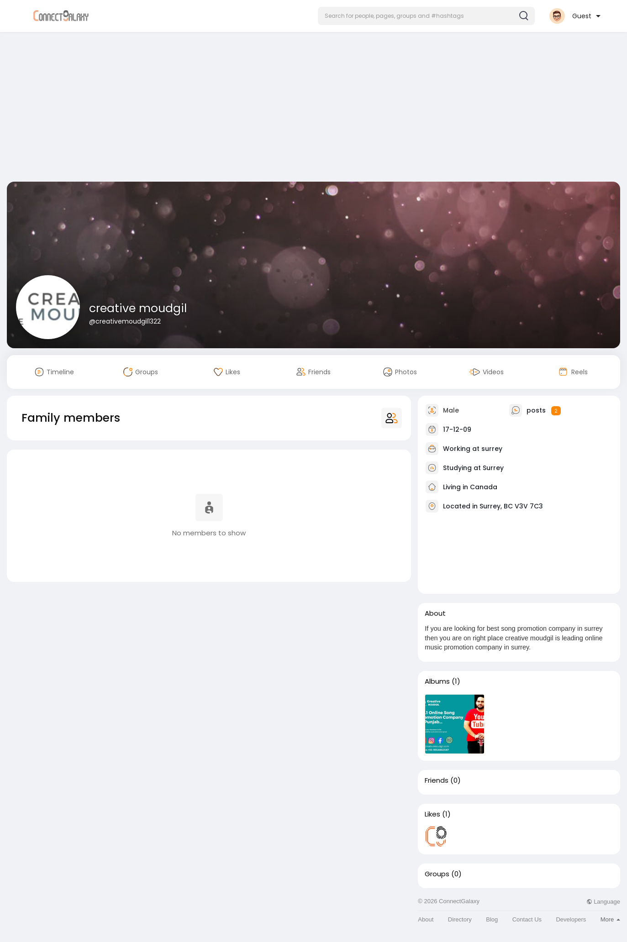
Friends (436, 780)
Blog (492, 919)
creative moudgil (138, 308)
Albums (437, 681)
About (425, 919)
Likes (432, 814)
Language (603, 902)
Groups (437, 874)
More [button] (610, 919)
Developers (571, 919)
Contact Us (527, 919)
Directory (460, 919)
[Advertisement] (314, 109)
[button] (426, 16)
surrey (491, 448)
